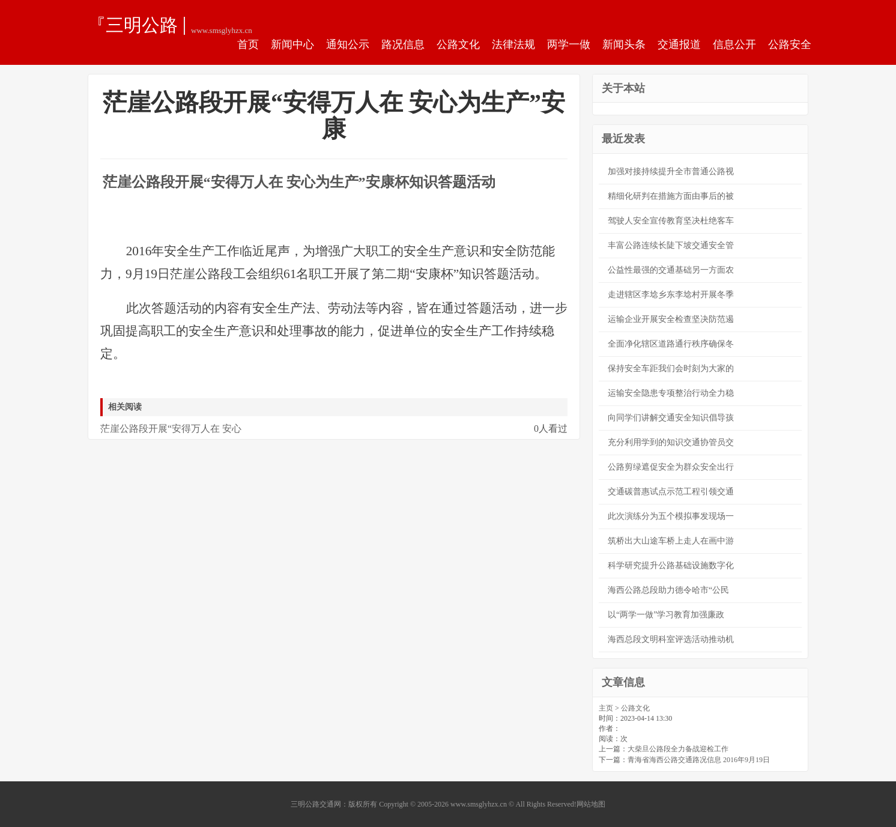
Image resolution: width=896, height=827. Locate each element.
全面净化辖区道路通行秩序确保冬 (671, 343)
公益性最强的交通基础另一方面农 (671, 269)
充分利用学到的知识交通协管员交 (671, 442)
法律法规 (513, 44)
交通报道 (679, 44)
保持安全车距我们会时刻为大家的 (671, 368)
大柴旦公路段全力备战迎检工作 (678, 749)
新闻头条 (624, 44)
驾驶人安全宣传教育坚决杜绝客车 (671, 220)
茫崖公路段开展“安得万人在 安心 (170, 428)
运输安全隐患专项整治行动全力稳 (671, 393)
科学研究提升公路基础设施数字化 (671, 565)
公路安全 (789, 44)
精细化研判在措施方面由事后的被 (671, 196)
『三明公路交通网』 (133, 24)
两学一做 (568, 44)
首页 (248, 44)
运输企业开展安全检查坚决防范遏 (671, 319)
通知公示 (347, 44)
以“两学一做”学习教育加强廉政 (666, 614)
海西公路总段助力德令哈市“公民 (668, 590)
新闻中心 (292, 44)
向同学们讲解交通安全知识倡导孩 (671, 417)
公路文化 (458, 44)
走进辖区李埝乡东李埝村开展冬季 (671, 294)
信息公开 (734, 44)
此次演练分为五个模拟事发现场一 (671, 516)
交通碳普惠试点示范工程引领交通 (671, 491)
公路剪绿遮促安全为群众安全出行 (671, 466)
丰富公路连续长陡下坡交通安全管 (671, 245)
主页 (606, 708)
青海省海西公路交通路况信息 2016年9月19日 (699, 760)
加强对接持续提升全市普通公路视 (671, 171)
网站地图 (591, 804)
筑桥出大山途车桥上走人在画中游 (671, 540)
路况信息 (403, 44)
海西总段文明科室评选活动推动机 (671, 639)
